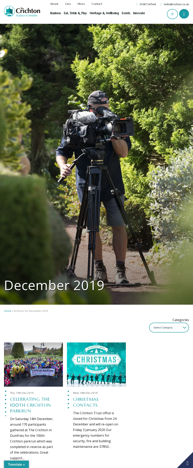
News (81, 4)
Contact (97, 4)
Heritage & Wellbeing (104, 13)
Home (7, 311)
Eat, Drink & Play (75, 13)
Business (55, 13)
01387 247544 (148, 4)
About (54, 4)
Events (126, 13)
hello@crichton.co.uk (176, 4)
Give (68, 4)
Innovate (139, 13)
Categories (181, 320)
